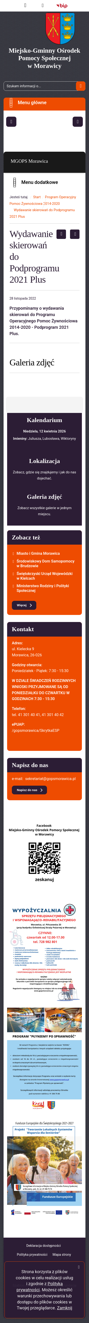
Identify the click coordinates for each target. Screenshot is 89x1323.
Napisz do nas (27, 790)
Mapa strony (62, 1254)
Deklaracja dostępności (43, 1246)
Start (37, 197)
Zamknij (64, 1307)
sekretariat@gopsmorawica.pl (50, 778)
